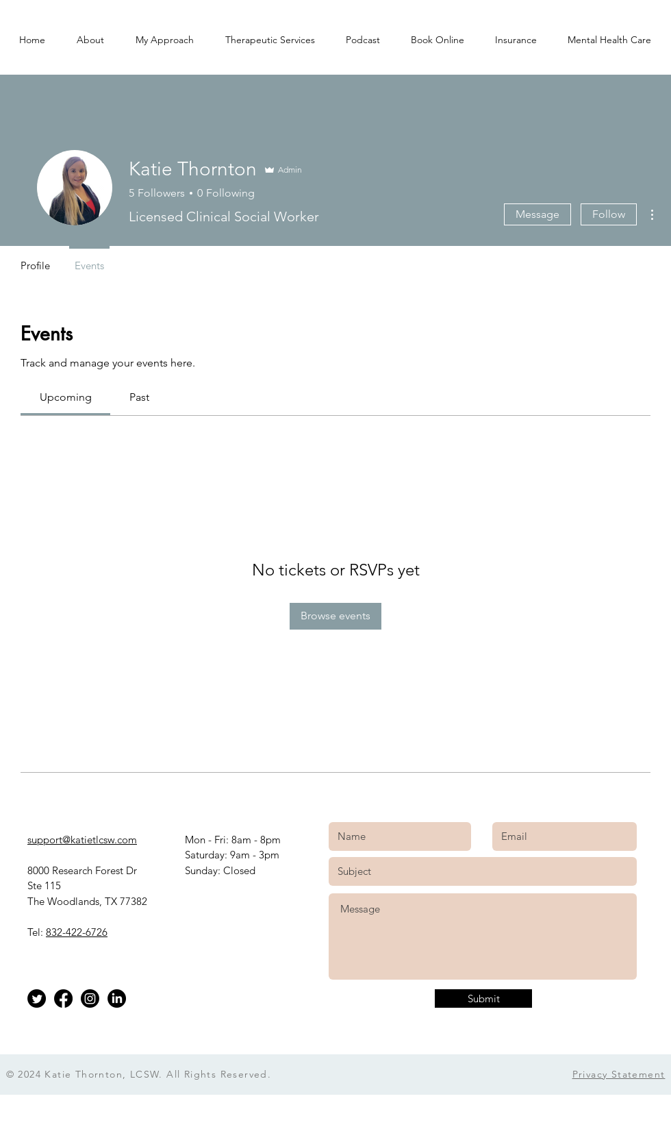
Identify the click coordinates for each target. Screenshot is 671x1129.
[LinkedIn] (116, 998)
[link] (66, 397)
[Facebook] (63, 998)
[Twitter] (36, 998)
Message (537, 214)
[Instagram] (90, 998)
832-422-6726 (76, 932)
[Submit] (483, 998)
